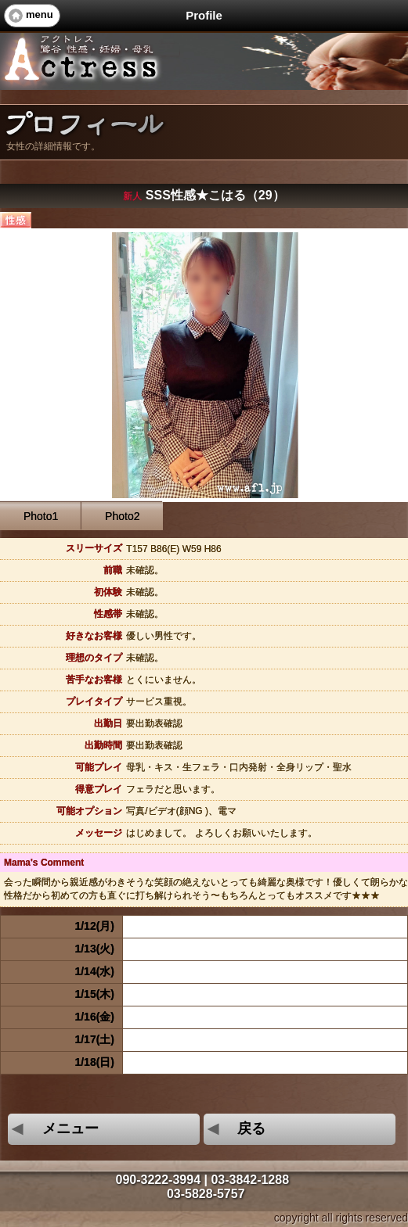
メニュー (53, 1128)
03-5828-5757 (206, 1193)
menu (39, 14)
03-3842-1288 (250, 1179)
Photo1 (40, 516)
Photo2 (122, 516)
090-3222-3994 (157, 1179)
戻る (235, 1128)
